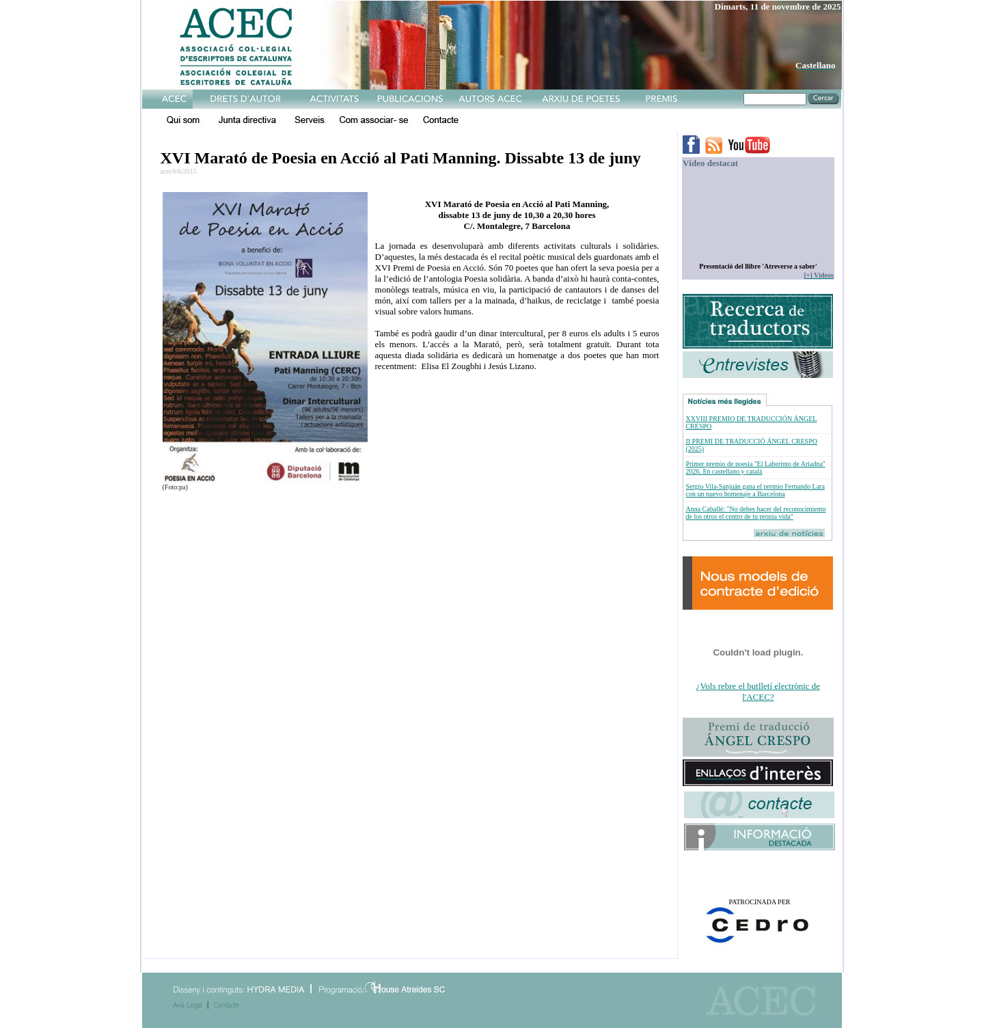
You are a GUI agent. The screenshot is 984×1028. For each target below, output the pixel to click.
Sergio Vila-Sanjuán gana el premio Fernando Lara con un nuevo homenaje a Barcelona (754, 490)
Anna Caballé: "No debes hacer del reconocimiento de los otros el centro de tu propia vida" (755, 512)
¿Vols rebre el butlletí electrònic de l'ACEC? (758, 691)
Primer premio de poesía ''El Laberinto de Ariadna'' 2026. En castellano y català (755, 467)
